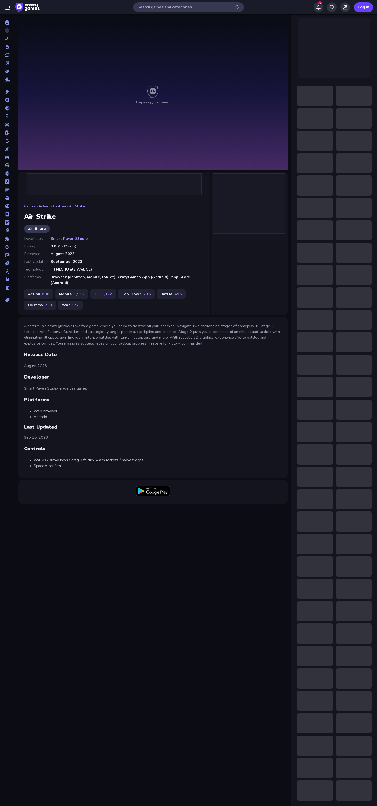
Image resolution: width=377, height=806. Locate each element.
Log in (363, 7)
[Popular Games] (7, 47)
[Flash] (7, 182)
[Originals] (7, 63)
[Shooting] (7, 247)
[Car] (7, 124)
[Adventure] (7, 100)
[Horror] (7, 198)
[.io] (7, 206)
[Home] (7, 22)
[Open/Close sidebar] (7, 7)
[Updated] (7, 55)
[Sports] (7, 263)
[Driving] (7, 165)
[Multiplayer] (7, 71)
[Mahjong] (7, 214)
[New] (7, 39)
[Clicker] (7, 149)
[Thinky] (7, 280)
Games (29, 206)
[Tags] (7, 300)
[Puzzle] (7, 239)
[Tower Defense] (7, 288)
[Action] (7, 92)
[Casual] (7, 141)
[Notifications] (318, 7)
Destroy (59, 206)
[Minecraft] (7, 222)
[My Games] (332, 7)
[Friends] (345, 7)
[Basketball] (7, 108)
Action (44, 206)
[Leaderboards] (7, 79)
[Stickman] (7, 271)
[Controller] (7, 157)
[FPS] (7, 190)
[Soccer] (7, 255)
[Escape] (7, 173)
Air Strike (77, 206)
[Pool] (7, 231)
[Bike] (7, 116)
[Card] (7, 133)
